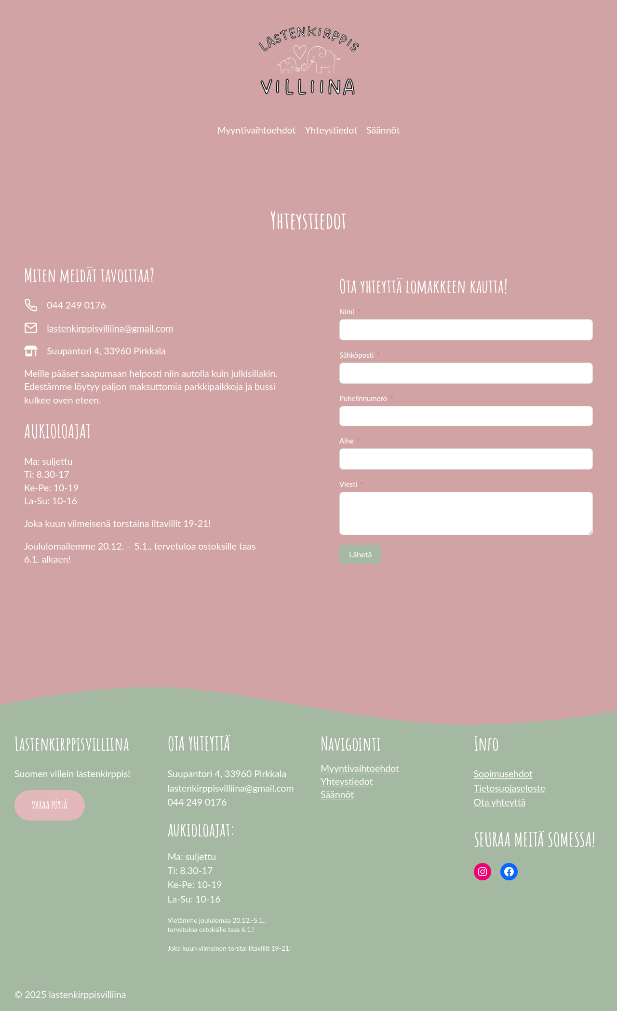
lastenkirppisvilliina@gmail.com (110, 328)
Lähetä (360, 554)
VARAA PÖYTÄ (49, 804)
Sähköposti (356, 354)
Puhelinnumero (363, 398)
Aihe (346, 440)
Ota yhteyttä (500, 802)
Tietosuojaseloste (509, 788)
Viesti (348, 484)
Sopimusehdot (503, 773)
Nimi (346, 311)
